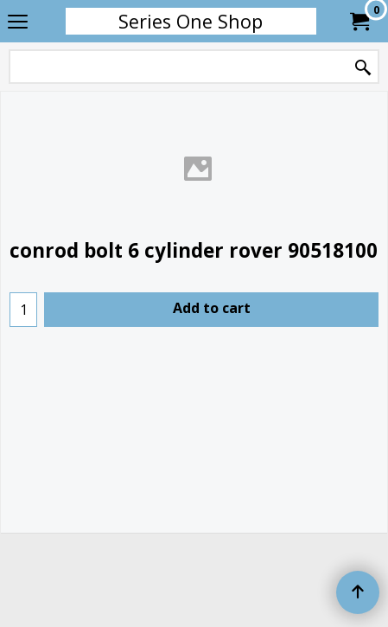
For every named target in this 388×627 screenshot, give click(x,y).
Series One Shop (190, 21)
